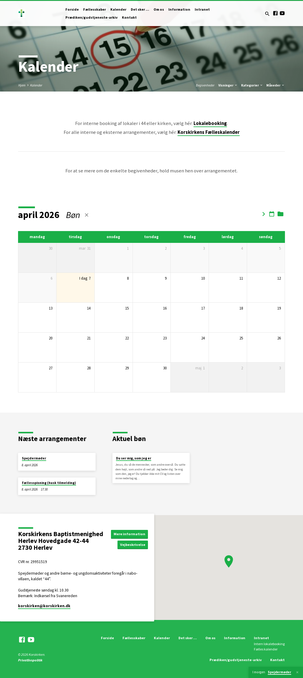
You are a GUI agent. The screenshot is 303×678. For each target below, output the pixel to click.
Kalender (118, 9)
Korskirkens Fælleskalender (209, 132)
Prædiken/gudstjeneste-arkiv (91, 17)
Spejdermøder (34, 458)
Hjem (21, 85)
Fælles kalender (266, 649)
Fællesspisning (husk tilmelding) (49, 483)
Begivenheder (205, 85)
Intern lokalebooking (269, 644)
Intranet (202, 9)
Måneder (275, 85)
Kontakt (129, 17)
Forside (72, 9)
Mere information (130, 534)
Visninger (228, 85)
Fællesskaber (94, 9)
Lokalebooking (210, 123)
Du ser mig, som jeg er (133, 458)
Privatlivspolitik (30, 660)
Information (179, 9)
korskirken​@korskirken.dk (44, 605)
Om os (159, 9)
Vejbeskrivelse (133, 544)
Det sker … (140, 9)
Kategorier (252, 85)
